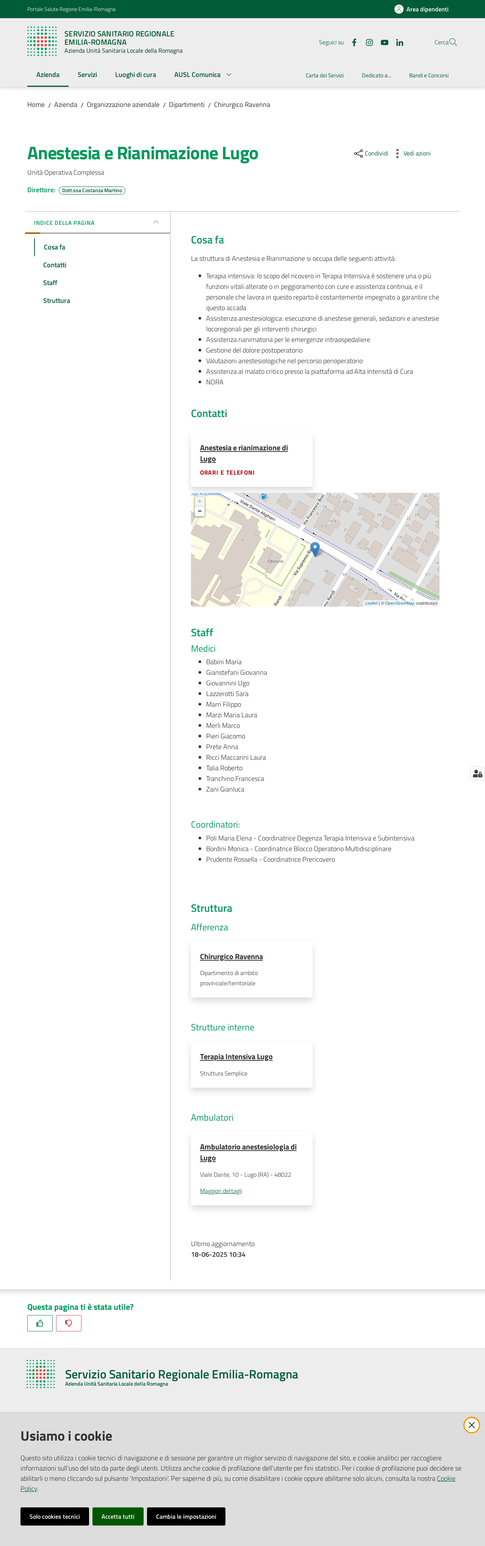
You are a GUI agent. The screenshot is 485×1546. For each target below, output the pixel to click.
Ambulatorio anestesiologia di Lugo (248, 1153)
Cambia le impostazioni (186, 1516)
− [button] (200, 511)
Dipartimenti (187, 104)
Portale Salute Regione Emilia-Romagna (71, 9)
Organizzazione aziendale (123, 104)
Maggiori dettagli (221, 1192)
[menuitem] (48, 75)
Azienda (65, 104)
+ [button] (200, 501)
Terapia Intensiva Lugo (236, 1057)
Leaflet (371, 603)
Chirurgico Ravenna (242, 104)
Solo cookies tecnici (55, 1516)
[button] (449, 42)
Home (36, 104)
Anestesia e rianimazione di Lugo (244, 453)
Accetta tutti (118, 1516)
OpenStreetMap (400, 603)
